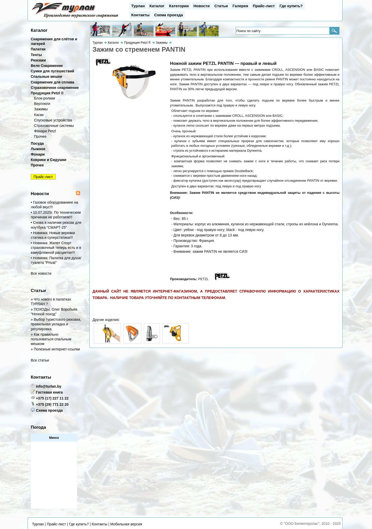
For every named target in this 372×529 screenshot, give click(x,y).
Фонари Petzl (45, 131)
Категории (179, 6)
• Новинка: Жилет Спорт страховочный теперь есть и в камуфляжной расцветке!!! (56, 247)
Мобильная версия (126, 524)
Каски (39, 115)
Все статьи (40, 360)
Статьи (221, 6)
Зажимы (41, 109)
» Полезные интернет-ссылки (55, 349)
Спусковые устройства (53, 120)
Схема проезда (168, 15)
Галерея (240, 6)
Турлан (138, 6)
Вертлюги (42, 104)
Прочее (40, 136)
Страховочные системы (54, 126)
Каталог (156, 6)
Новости (201, 6)
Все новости (41, 273)
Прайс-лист (264, 6)
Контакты (140, 15)
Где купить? (291, 6)
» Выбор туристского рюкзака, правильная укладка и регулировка (56, 324)
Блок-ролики (44, 98)
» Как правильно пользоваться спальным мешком (51, 339)
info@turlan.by (48, 386)
